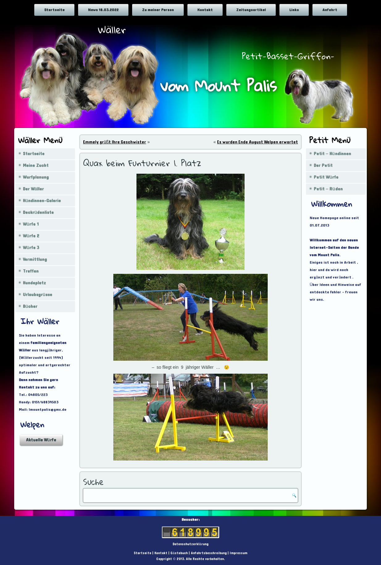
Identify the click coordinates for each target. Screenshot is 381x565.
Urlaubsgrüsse (37, 295)
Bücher (30, 306)
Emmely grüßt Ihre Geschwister (114, 142)
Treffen (31, 271)
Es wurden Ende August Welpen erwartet (257, 142)
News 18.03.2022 (103, 10)
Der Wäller (33, 189)
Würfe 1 (31, 224)
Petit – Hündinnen (332, 154)
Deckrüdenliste (38, 212)
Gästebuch (178, 553)
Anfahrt (329, 10)
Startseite (54, 10)
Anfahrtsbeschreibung (209, 553)
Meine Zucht (35, 165)
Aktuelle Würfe (41, 440)
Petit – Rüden (328, 189)
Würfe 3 (31, 248)
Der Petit (323, 165)
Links (294, 10)
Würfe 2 (31, 236)
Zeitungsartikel (251, 10)
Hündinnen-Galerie (42, 201)
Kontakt (205, 10)
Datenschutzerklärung (190, 544)
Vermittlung (35, 259)
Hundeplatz (34, 283)
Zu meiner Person (158, 10)
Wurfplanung (36, 177)
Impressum (238, 553)
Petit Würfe (326, 177)
